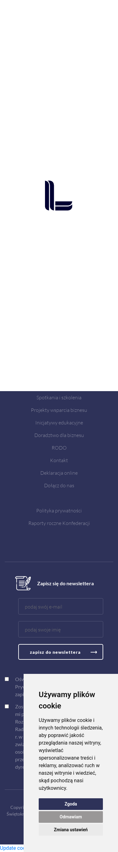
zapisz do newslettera (55, 652)
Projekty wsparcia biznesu (59, 410)
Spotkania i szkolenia (59, 397)
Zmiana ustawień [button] (70, 829)
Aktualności (59, 385)
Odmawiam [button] (71, 816)
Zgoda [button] (71, 803)
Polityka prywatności (59, 510)
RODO (59, 448)
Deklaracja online (59, 473)
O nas (59, 372)
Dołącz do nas (59, 485)
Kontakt (59, 460)
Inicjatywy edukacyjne (59, 422)
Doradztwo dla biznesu (59, 435)
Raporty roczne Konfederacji (59, 523)
